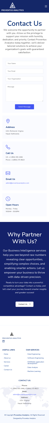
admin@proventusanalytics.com (17, 184)
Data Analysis (33, 367)
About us (7, 358)
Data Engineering (34, 354)
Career (6, 366)
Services (7, 362)
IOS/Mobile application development (36, 362)
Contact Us (24, 304)
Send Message (24, 108)
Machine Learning (34, 371)
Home (6, 354)
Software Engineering (36, 358)
